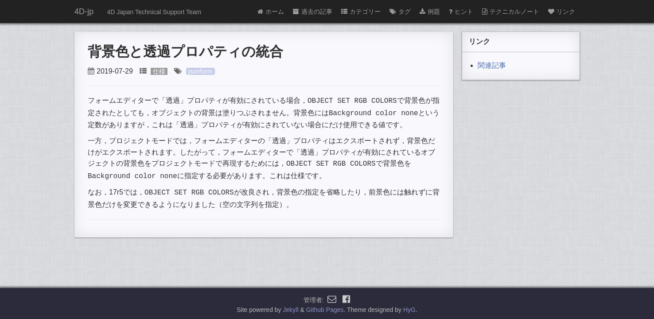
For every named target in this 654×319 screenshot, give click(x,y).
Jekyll (291, 307)
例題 (430, 11)
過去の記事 (312, 11)
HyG (409, 307)
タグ (400, 11)
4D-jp (83, 11)
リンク (561, 11)
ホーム (270, 11)
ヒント (461, 11)
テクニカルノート (510, 11)
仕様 (159, 71)
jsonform (200, 71)
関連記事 (492, 65)
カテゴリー (361, 11)
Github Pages (325, 307)
